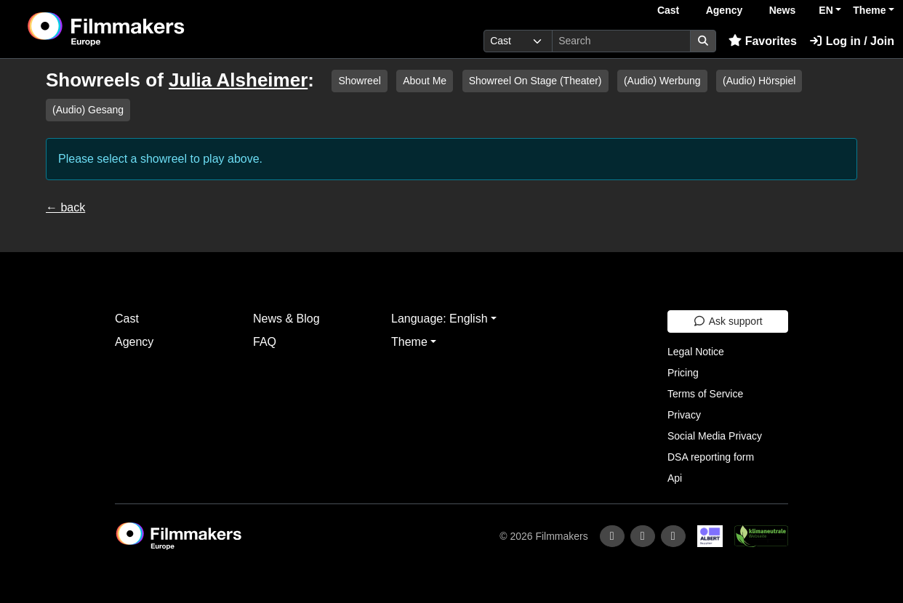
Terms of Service (705, 394)
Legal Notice (695, 351)
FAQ (264, 342)
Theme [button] (869, 10)
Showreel (359, 80)
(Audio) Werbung (662, 80)
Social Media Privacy (714, 436)
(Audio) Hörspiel (759, 80)
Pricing (683, 373)
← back (65, 207)
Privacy (684, 415)
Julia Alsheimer (238, 80)
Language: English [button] (439, 318)
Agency (724, 10)
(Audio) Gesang (88, 110)
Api (674, 478)
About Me (424, 80)
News (782, 10)
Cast (668, 10)
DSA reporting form (710, 457)
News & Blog (286, 318)
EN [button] (825, 10)
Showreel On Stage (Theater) (535, 80)
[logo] (142, 29)
